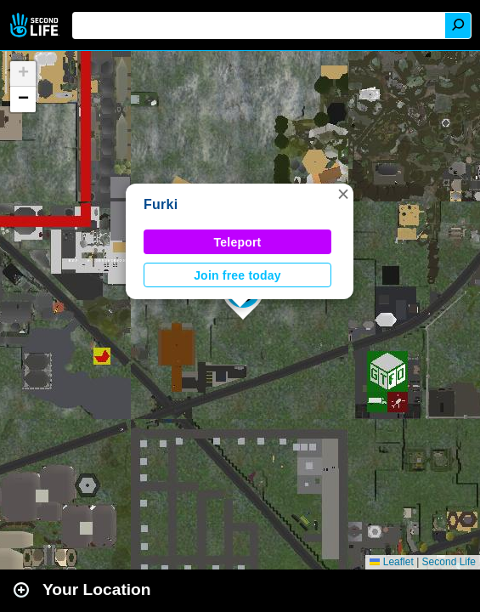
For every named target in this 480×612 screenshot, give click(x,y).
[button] (343, 194)
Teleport (238, 242)
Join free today (237, 275)
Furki (161, 204)
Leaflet (391, 562)
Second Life (36, 25)
